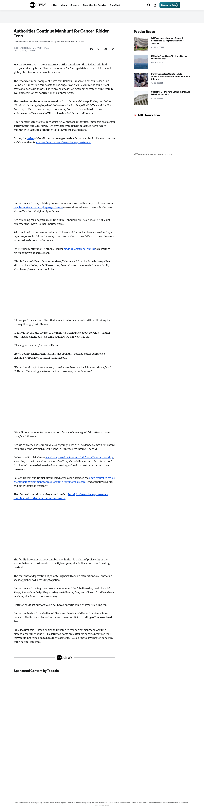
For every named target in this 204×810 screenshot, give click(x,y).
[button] (25, 5)
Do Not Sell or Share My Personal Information (160, 802)
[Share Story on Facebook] (91, 49)
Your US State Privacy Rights (54, 802)
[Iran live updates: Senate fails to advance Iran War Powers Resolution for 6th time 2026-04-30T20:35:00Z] (162, 80)
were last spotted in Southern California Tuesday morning (79, 457)
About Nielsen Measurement (119, 802)
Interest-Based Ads (99, 802)
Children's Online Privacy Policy (79, 802)
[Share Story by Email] (105, 49)
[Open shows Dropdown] (75, 5)
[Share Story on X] (98, 49)
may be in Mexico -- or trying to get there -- (38, 207)
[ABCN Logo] (38, 5)
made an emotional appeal (79, 249)
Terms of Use (136, 802)
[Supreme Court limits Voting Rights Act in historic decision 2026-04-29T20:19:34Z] (162, 98)
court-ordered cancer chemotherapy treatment (63, 142)
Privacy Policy (36, 802)
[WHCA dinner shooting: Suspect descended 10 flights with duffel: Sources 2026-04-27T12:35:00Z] (162, 44)
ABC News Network (22, 802)
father (30, 138)
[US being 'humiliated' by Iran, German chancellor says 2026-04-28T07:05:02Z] (162, 62)
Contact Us (183, 802)
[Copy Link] (112, 49)
